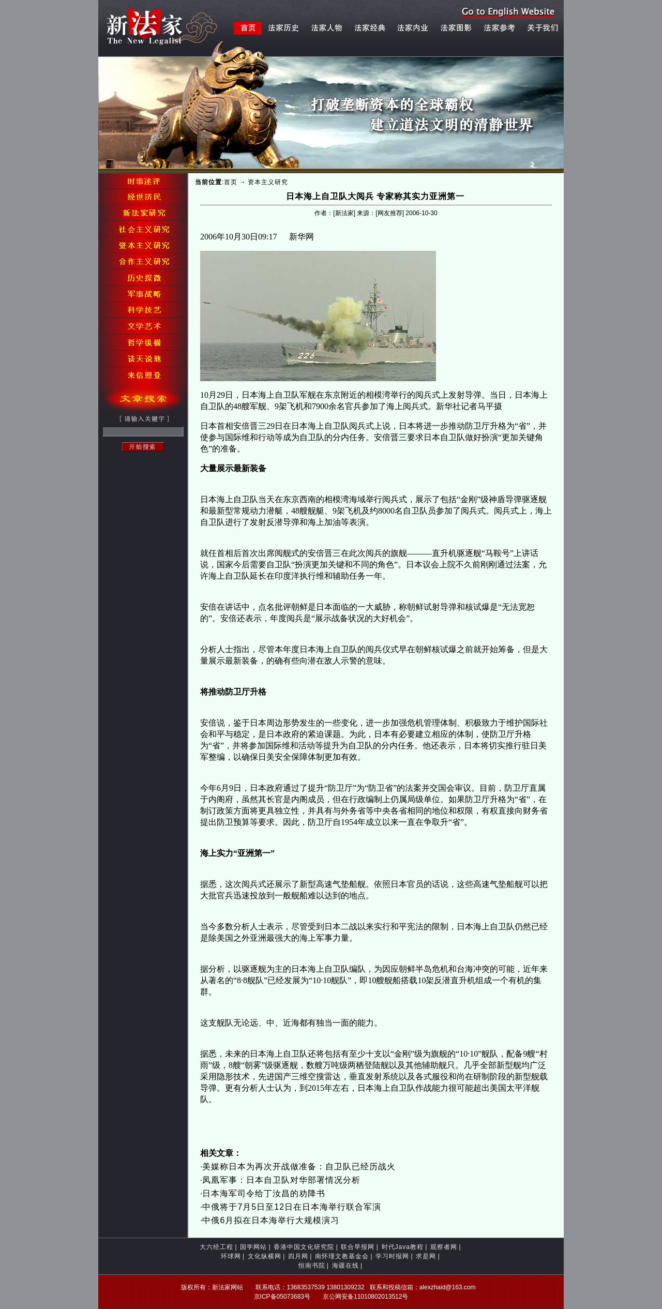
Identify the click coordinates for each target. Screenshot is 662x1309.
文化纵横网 (264, 1256)
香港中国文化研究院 (304, 1247)
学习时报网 (392, 1256)
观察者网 (443, 1247)
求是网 (426, 1256)
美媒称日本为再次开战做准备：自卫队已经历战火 (299, 1166)
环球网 (231, 1256)
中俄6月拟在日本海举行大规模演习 (270, 1220)
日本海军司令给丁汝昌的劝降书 (263, 1193)
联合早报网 (357, 1247)
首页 (230, 182)
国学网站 (253, 1247)
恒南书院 (311, 1265)
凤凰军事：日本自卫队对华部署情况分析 (281, 1180)
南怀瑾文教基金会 (342, 1256)
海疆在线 (345, 1265)
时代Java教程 (403, 1247)
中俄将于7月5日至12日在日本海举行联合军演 (291, 1206)
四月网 (298, 1256)
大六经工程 (216, 1247)
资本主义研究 (268, 182)
